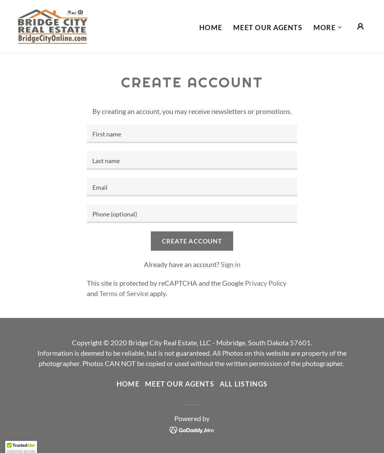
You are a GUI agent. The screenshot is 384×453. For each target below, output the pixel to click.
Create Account (192, 241)
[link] (53, 25)
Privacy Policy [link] (265, 283)
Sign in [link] (230, 264)
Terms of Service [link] (123, 293)
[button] (327, 27)
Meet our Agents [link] (267, 27)
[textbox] (192, 134)
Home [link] (210, 27)
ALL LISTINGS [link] (243, 384)
